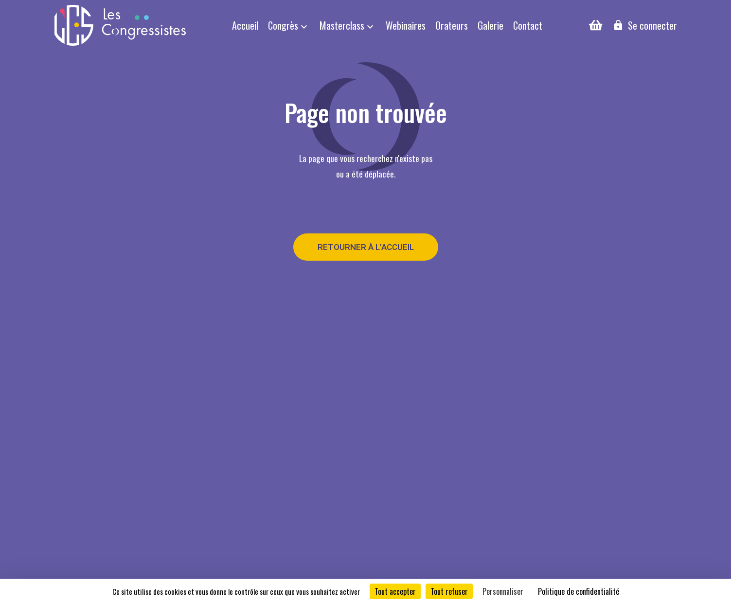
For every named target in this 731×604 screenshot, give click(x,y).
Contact (527, 25)
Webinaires (406, 25)
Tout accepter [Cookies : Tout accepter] (395, 591)
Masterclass (348, 25)
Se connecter (644, 25)
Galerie (490, 25)
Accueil (245, 25)
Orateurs (451, 25)
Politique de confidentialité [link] (578, 591)
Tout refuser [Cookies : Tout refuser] (449, 591)
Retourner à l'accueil (366, 247)
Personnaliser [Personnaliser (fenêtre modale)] (502, 591)
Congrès (289, 25)
